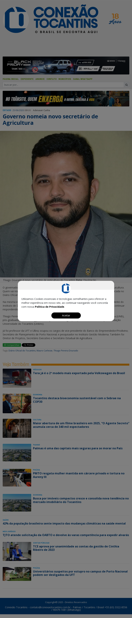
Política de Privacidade (49, 306)
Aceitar (66, 315)
